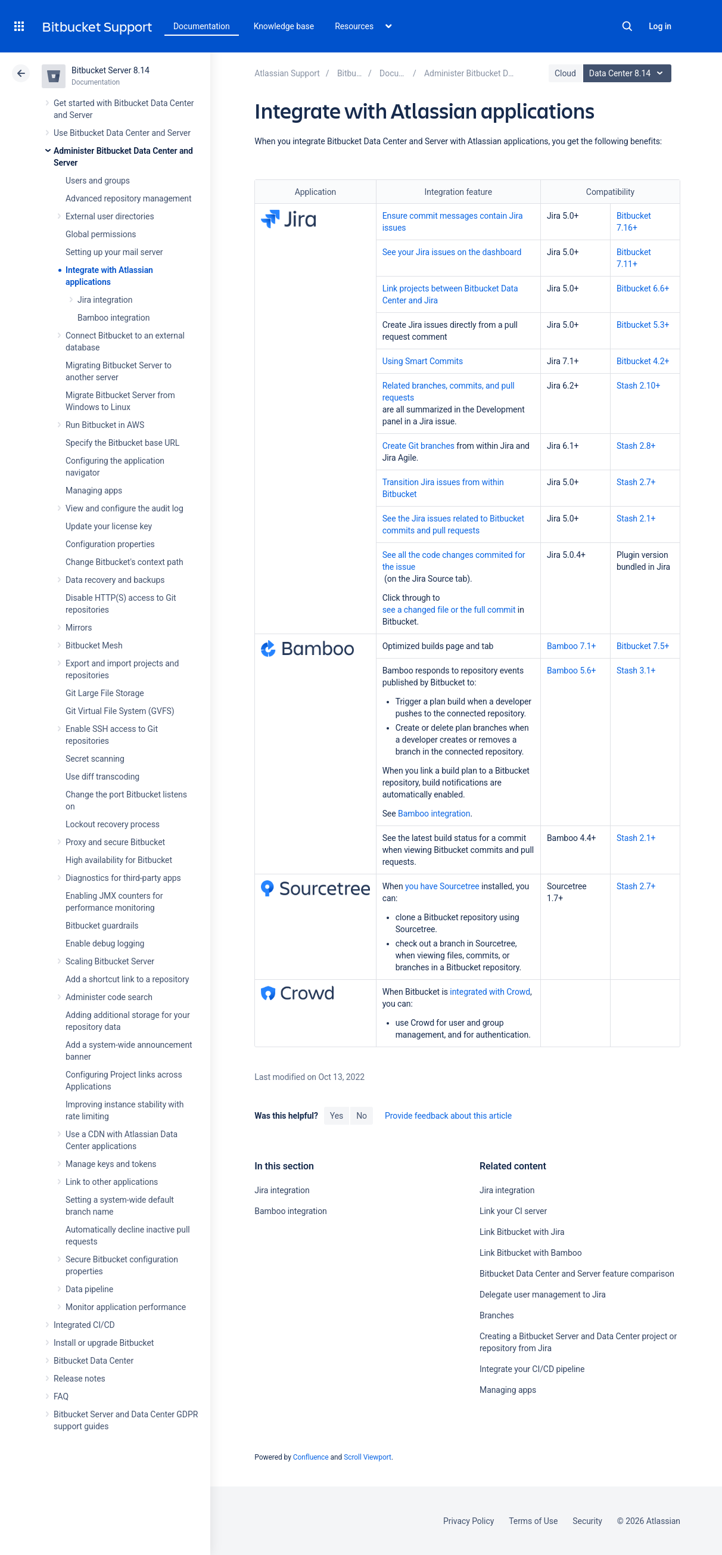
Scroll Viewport (367, 1457)
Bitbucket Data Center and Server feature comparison (577, 1273)
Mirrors (79, 627)
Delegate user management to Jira (543, 1294)
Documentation (201, 26)
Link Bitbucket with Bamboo (531, 1253)
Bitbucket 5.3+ (643, 325)
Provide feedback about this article (448, 1116)
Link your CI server (513, 1211)
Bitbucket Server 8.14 (110, 70)
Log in (660, 26)
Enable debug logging (105, 943)
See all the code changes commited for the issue (453, 561)
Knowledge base (284, 26)
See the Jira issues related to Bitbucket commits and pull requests (453, 524)
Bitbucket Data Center (93, 1360)
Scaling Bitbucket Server (110, 961)
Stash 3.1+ (636, 670)
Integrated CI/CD (84, 1325)
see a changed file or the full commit (449, 609)
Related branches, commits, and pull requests (448, 391)
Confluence (311, 1457)
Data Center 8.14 (628, 73)
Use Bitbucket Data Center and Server (122, 133)
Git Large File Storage (105, 693)
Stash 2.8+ (636, 446)
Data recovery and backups (115, 580)
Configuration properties (110, 544)
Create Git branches (418, 446)
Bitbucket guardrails (102, 925)
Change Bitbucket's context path (124, 562)
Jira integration (104, 300)
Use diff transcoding (102, 776)
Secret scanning (95, 758)
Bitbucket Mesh (94, 645)
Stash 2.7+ (636, 482)
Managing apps (94, 490)
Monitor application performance (126, 1307)
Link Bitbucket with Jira (522, 1232)
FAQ (61, 1396)
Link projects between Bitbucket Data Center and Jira (450, 294)
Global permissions (101, 234)
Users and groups (98, 180)
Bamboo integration (113, 317)
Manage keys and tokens (111, 1164)
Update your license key (109, 526)
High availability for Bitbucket (119, 860)
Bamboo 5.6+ (571, 670)
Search (627, 26)
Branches (497, 1315)
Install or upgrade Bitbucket (104, 1343)
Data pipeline (89, 1289)
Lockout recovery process (113, 824)
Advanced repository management (129, 198)
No (361, 1116)
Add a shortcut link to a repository (127, 979)
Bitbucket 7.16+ (634, 221)
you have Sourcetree (442, 886)
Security (587, 1521)
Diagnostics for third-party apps (123, 878)
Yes (336, 1116)
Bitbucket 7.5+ (643, 646)
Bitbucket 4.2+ (643, 361)
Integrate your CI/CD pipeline (532, 1369)
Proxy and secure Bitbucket (115, 842)
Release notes (79, 1378)
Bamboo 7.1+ (571, 646)
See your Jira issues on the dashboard (452, 252)
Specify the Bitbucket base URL (122, 443)
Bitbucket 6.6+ (643, 288)
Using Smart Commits (422, 361)
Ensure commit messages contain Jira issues (452, 221)
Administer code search (109, 997)
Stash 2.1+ (636, 518)
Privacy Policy (468, 1521)
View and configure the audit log (124, 508)
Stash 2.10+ (638, 385)
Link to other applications (112, 1182)
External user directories (110, 216)
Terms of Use (533, 1521)
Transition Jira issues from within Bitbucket (443, 488)
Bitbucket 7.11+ (634, 258)
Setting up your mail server (114, 252)
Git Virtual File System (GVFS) (120, 711)
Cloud (565, 73)
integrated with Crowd (490, 992)
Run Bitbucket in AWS (105, 425)
